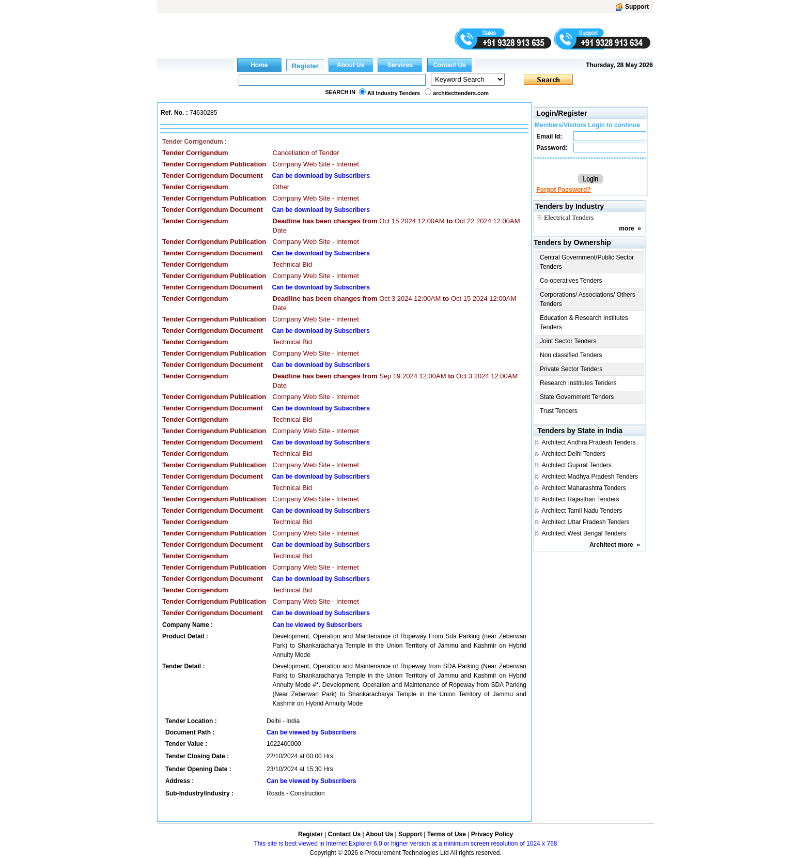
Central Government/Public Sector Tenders (587, 262)
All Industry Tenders (393, 93)
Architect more (611, 544)
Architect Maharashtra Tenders (584, 488)
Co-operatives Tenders (571, 280)
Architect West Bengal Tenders (584, 533)
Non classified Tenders (571, 355)
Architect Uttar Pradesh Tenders (586, 522)
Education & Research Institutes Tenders (584, 322)
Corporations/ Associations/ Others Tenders (587, 299)
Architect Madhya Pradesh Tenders (590, 476)
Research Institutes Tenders (578, 383)
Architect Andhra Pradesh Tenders (589, 442)
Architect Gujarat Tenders (577, 465)
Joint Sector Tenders (568, 341)
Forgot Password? (563, 189)
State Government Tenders (577, 397)
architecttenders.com (461, 93)
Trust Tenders (559, 411)
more (626, 228)
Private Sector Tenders (571, 369)
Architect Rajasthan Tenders (580, 499)
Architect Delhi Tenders (573, 453)
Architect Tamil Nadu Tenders (582, 510)
